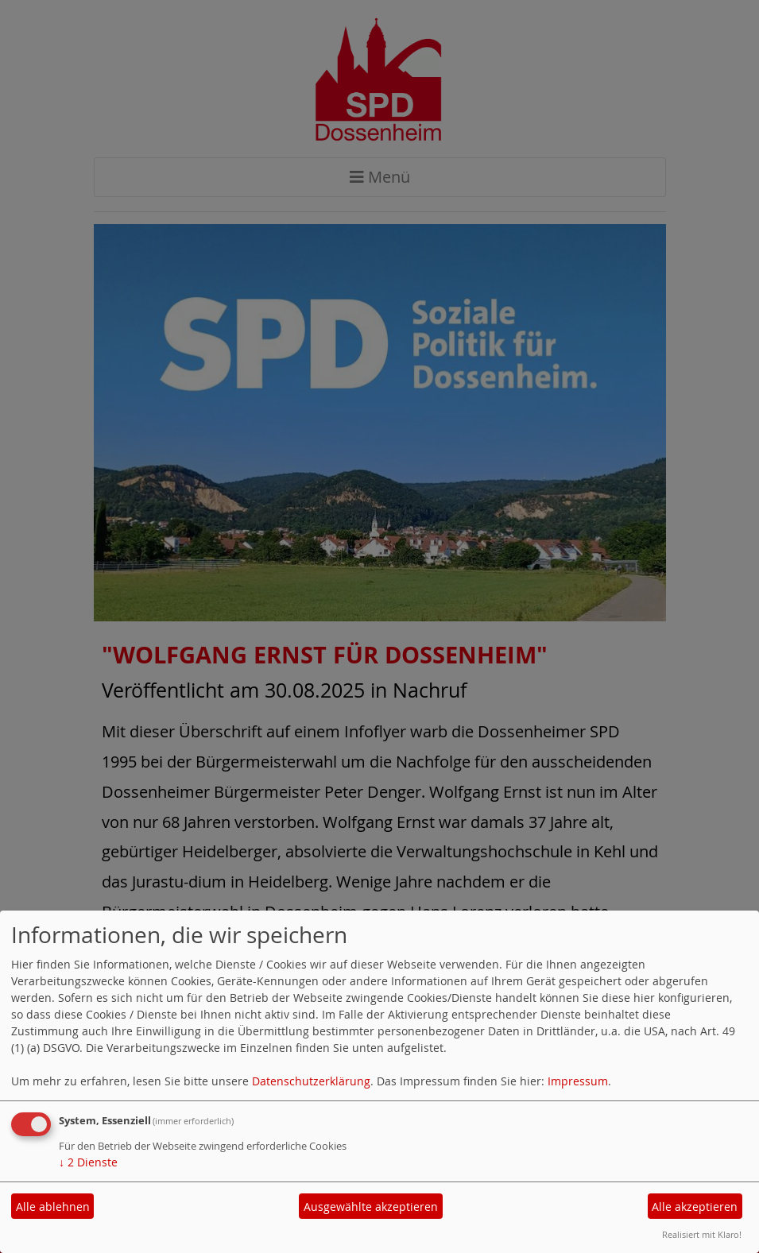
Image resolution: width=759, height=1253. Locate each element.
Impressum (578, 1081)
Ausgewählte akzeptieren (371, 1206)
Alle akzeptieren (695, 1206)
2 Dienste (88, 1162)
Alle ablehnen (53, 1206)
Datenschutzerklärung (311, 1081)
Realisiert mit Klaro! (702, 1234)
